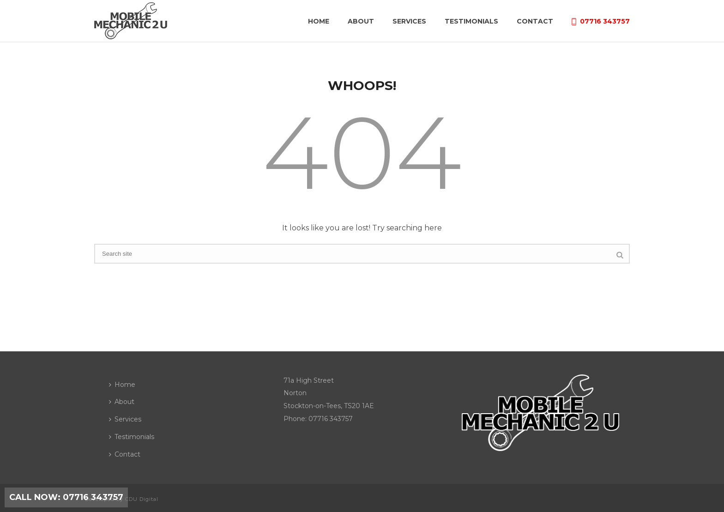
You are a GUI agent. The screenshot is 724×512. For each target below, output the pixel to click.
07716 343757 (601, 21)
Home (318, 21)
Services (409, 21)
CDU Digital (141, 499)
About (361, 21)
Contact (535, 21)
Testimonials (471, 21)
